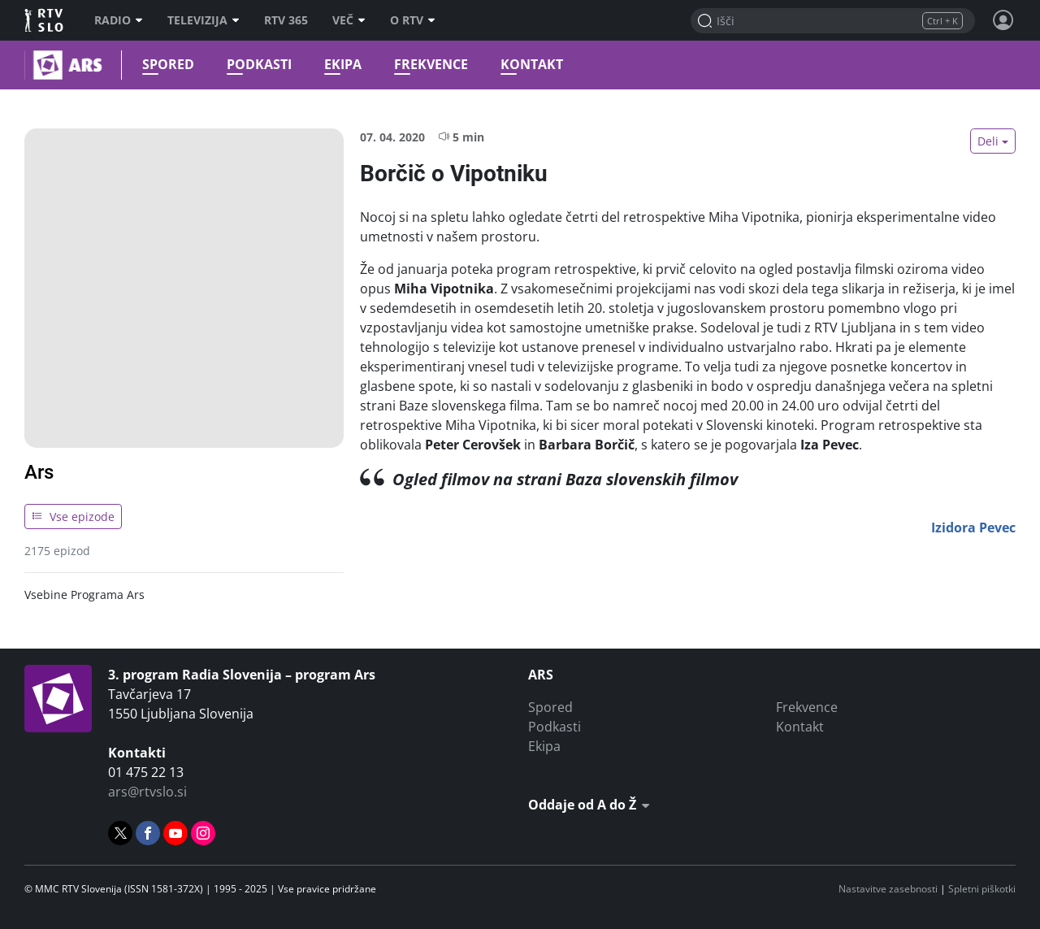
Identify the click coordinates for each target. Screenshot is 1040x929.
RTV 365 (286, 20)
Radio (118, 20)
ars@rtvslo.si (147, 792)
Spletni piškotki (982, 889)
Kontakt (527, 64)
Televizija (203, 20)
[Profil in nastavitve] (1003, 20)
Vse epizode (73, 516)
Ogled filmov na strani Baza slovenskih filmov (565, 479)
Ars (39, 472)
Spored (164, 64)
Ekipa (339, 64)
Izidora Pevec (973, 527)
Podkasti (255, 64)
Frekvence (427, 64)
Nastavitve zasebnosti (888, 889)
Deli (988, 141)
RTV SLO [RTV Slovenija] (45, 20)
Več (349, 20)
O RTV (413, 20)
